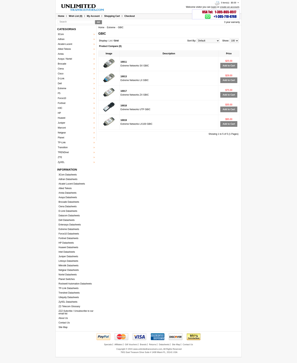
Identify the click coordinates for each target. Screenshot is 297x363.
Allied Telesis (64, 49)
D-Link (61, 78)
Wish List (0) (75, 16)
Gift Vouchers (131, 344)
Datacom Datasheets (69, 215)
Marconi (62, 127)
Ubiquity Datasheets (69, 297)
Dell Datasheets (67, 220)
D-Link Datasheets (68, 211)
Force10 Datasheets (69, 233)
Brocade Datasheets (69, 202)
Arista (61, 54)
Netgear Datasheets (69, 270)
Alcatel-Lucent (65, 44)
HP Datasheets (66, 242)
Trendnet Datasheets (69, 292)
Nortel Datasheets (68, 274)
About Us (63, 318)
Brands (143, 344)
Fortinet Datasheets (68, 238)
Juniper (61, 123)
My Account (93, 16)
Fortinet (62, 103)
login (214, 7)
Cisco (60, 73)
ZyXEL (61, 162)
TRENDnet (63, 152)
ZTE (60, 157)
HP (59, 113)
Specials (108, 344)
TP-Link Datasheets (68, 288)
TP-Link (62, 142)
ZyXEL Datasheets (68, 302)
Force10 (62, 98)
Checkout (129, 16)
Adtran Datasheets (68, 179)
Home (61, 16)
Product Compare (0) (110, 46)
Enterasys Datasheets (70, 224)
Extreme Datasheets (69, 229)
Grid (116, 40)
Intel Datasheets (67, 252)
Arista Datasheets (68, 193)
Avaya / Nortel (65, 59)
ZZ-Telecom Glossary (69, 306)
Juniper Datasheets (68, 256)
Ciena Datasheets (68, 206)
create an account (229, 7)
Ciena (61, 68)
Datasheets (164, 344)
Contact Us (64, 322)
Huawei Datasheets (68, 247)
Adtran (61, 39)
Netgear (62, 132)
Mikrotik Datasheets (68, 265)
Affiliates (118, 344)
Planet (61, 137)
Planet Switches (67, 279)
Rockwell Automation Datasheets (75, 283)
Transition (63, 147)
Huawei (61, 118)
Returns (152, 344)
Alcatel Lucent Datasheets (72, 183)
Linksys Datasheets (68, 261)
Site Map (63, 327)
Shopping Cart (112, 16)
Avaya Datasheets (68, 197)
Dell (60, 83)
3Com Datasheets (68, 174)
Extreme (62, 88)
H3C (60, 108)
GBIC (120, 27)
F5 (59, 93)
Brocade (62, 63)
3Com (61, 34)
